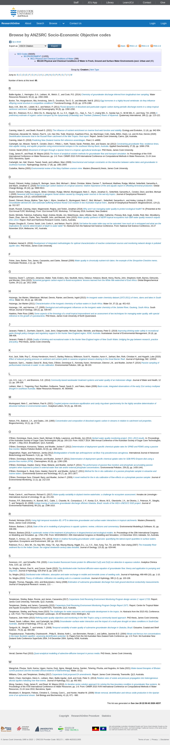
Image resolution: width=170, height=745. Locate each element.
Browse (53, 23)
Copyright (64, 715)
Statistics (106, 715)
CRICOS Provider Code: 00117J (49, 739)
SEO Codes (22, 54)
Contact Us (76, 23)
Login (152, 23)
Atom (123, 46)
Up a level (16, 42)
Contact (147, 2)
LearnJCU (128, 2)
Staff (76, 2)
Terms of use (143, 739)
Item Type (94, 70)
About (28, 23)
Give (162, 2)
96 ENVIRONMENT (32, 56)
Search (40, 23)
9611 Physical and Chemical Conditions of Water (52, 59)
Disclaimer (165, 739)
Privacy (155, 739)
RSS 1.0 (133, 46)
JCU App (93, 2)
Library (110, 2)
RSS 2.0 (145, 46)
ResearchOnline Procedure (85, 715)
